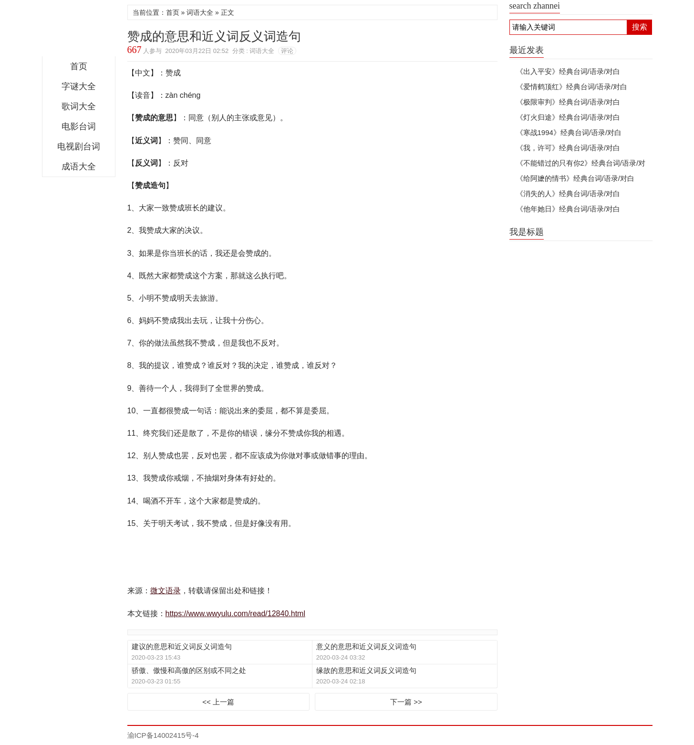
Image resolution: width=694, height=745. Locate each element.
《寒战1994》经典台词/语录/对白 (569, 132)
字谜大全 (79, 86)
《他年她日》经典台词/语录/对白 (568, 209)
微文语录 (78, 30)
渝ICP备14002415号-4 (163, 735)
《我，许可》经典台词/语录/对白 (568, 148)
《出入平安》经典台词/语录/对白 (568, 71)
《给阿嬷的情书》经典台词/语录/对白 (575, 178)
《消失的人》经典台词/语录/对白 (568, 193)
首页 (78, 66)
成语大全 (79, 166)
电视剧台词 (78, 146)
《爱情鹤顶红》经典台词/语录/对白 (571, 87)
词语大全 (199, 12)
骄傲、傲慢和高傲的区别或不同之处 (189, 670)
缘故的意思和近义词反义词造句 (366, 670)
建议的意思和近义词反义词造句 (182, 646)
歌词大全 (79, 106)
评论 (287, 50)
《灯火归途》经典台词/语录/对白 (568, 117)
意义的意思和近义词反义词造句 (366, 646)
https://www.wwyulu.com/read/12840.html (235, 613)
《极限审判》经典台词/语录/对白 (568, 102)
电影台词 (79, 126)
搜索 (639, 27)
